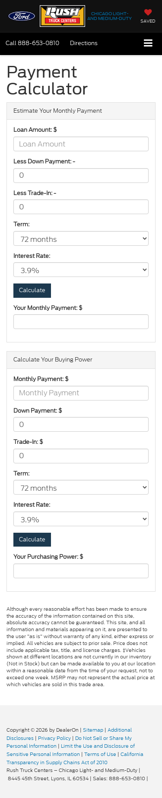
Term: (21, 224)
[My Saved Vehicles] (148, 17)
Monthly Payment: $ (41, 379)
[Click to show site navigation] (148, 44)
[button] (32, 43)
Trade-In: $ (28, 442)
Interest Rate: (31, 256)
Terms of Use (100, 754)
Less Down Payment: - (44, 162)
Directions (84, 43)
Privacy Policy (54, 738)
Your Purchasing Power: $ (48, 557)
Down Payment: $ (37, 411)
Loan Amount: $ (35, 130)
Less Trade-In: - (34, 193)
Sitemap (93, 729)
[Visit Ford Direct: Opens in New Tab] (152, 778)
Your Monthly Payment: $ (48, 308)
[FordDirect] (28, 721)
